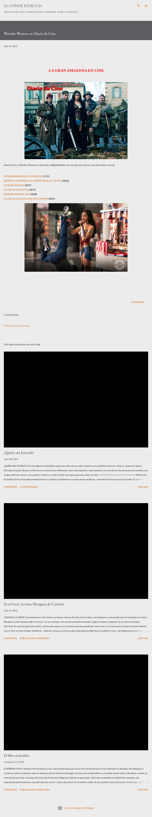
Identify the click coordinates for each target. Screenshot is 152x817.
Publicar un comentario (17, 325)
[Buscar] (138, 6)
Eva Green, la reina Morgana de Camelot (34, 603)
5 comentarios (29, 486)
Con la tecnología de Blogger (76, 807)
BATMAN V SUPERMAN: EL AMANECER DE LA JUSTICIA (33, 180)
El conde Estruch (23, 5)
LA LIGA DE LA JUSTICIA (16, 189)
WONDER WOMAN (14, 185)
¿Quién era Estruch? (19, 452)
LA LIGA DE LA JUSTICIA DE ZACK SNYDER (26, 198)
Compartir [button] (137, 302)
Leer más (143, 486)
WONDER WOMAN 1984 (17, 194)
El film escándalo (16, 755)
